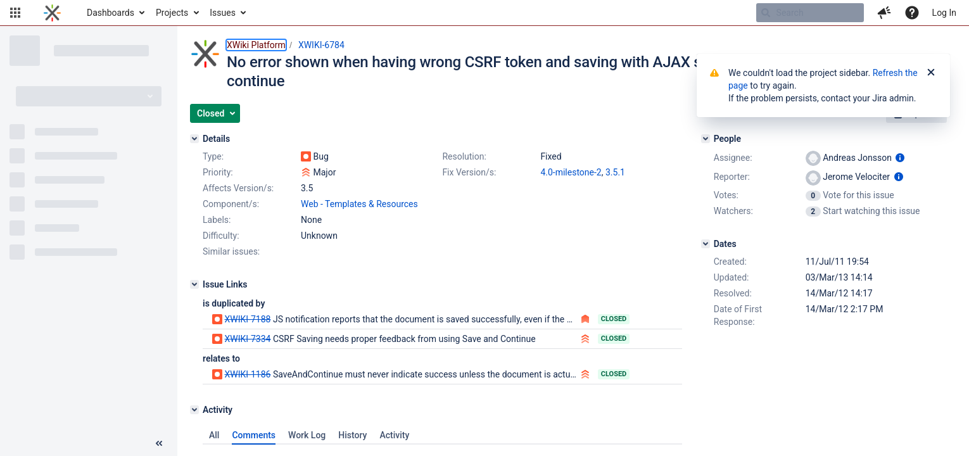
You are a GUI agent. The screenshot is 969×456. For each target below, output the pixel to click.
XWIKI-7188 (247, 319)
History (352, 435)
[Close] (931, 72)
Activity (394, 435)
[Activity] (194, 409)
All (214, 435)
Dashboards (110, 13)
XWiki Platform (256, 45)
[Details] (194, 138)
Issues (223, 13)
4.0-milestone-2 (570, 172)
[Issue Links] (194, 284)
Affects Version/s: (238, 188)
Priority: (218, 172)
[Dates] (705, 243)
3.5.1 (615, 172)
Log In (944, 13)
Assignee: (733, 158)
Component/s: (231, 204)
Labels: (217, 220)
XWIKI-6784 (321, 45)
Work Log (307, 435)
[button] (15, 12)
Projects (172, 13)
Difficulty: (221, 236)
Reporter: (732, 177)
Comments (254, 435)
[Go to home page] (52, 12)
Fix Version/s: (469, 172)
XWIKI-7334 (247, 339)
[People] (705, 138)
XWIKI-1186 (247, 374)
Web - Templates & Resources (359, 204)
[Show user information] (900, 158)
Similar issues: (231, 251)
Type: (213, 156)
